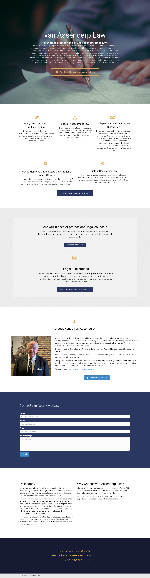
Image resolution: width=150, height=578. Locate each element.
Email (22, 421)
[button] (75, 72)
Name (22, 413)
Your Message (26, 436)
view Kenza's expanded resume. (81, 369)
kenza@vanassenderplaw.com (75, 555)
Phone (23, 428)
